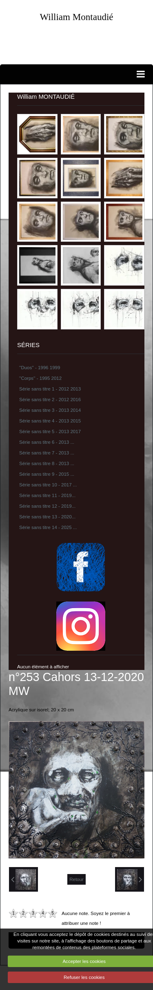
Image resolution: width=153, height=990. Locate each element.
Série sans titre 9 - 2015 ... (46, 474)
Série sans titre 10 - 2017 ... (48, 484)
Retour (76, 879)
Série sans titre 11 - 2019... (47, 495)
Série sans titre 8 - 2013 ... (46, 463)
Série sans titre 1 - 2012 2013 (50, 388)
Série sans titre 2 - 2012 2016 (50, 399)
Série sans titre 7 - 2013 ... (46, 452)
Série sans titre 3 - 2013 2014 (50, 410)
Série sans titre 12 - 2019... (47, 506)
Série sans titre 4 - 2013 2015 (50, 420)
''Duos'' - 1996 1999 (39, 367)
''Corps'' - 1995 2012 (40, 378)
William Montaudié (76, 16)
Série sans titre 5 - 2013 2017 (50, 431)
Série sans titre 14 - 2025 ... (48, 527)
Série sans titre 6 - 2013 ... (46, 442)
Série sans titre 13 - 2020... (47, 516)
